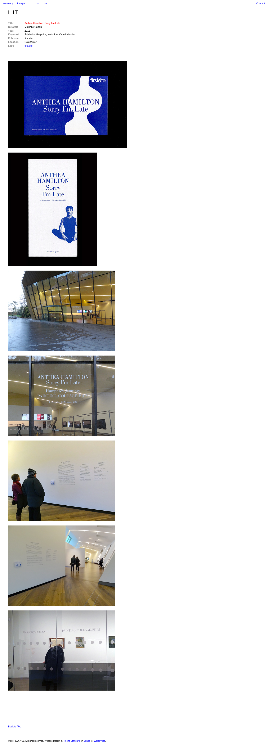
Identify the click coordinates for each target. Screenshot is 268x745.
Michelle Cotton (33, 27)
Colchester (30, 42)
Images (21, 3)
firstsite (28, 38)
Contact (260, 3)
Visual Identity (67, 34)
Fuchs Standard (72, 741)
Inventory (8, 3)
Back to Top (14, 726)
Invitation (53, 34)
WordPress (99, 741)
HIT (13, 12)
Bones (87, 741)
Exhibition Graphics (35, 34)
